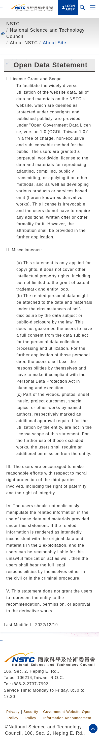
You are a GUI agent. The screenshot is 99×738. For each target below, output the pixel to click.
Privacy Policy (13, 715)
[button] (92, 7)
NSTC (13, 23)
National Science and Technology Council (45, 33)
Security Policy (30, 715)
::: (2, 8)
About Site (54, 42)
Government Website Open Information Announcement (67, 715)
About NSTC (24, 42)
